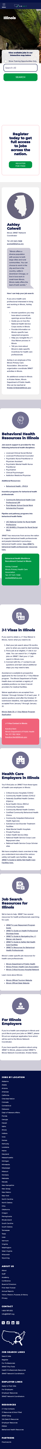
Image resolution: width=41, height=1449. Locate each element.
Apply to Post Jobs (9, 1386)
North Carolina (7, 1199)
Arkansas (5, 1092)
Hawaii (4, 1123)
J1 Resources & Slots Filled (12, 1412)
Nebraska (5, 1178)
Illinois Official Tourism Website (19, 980)
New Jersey (6, 1189)
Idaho (4, 1126)
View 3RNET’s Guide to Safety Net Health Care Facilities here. (18, 860)
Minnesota (6, 1164)
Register (5, 1360)
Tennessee (6, 1230)
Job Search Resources (10, 1419)
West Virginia (7, 1251)
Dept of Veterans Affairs (11, 1113)
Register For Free (20, 164)
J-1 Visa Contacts (8, 1409)
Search (20, 77)
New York (5, 1196)
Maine (4, 1151)
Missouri (5, 1171)
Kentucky (5, 1144)
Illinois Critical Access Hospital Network (22, 969)
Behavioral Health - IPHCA (17, 486)
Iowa (3, 1137)
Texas (4, 1234)
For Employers (7, 1389)
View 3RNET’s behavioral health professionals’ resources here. (19, 547)
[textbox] (20, 67)
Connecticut (6, 1106)
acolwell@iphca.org (15, 244)
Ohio (3, 1206)
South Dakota (7, 1227)
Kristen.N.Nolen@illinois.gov (19, 388)
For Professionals (8, 1363)
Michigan (5, 1161)
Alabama (5, 1081)
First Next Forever (9, 1288)
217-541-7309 (16, 241)
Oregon (5, 1213)
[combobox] (20, 68)
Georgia (5, 1119)
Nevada (4, 1182)
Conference (6, 1281)
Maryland (5, 1154)
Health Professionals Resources (14, 1370)
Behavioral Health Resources (13, 1430)
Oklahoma (6, 1210)
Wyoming (6, 1258)
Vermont (5, 1241)
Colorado (5, 1102)
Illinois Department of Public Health (20, 964)
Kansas (4, 1140)
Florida (4, 1116)
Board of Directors (9, 1284)
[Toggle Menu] (4, 5)
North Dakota (7, 1203)
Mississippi (6, 1168)
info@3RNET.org (8, 1314)
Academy (5, 1277)
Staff (3, 1274)
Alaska (4, 1085)
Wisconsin (6, 1255)
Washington (6, 1248)
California (5, 1095)
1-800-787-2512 (7, 1311)
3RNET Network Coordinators (13, 1374)
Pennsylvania (7, 1216)
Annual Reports (8, 1291)
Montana (5, 1175)
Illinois (4, 1130)
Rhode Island (7, 1220)
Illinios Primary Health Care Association (22, 967)
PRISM (4, 1426)
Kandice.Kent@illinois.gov (16, 737)
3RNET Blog (6, 1416)
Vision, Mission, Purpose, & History (15, 1295)
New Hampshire (8, 1185)
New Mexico (6, 1192)
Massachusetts (7, 1158)
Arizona (5, 1088)
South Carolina (7, 1223)
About (4, 1270)
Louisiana (5, 1147)
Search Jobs (6, 1356)
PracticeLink (6, 1442)
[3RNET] (20, 6)
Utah (3, 1237)
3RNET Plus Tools (8, 1367)
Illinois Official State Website (17, 983)
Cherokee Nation (8, 1099)
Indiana (4, 1133)
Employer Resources (9, 1393)
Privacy (4, 1298)
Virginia (5, 1244)
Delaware (5, 1109)
